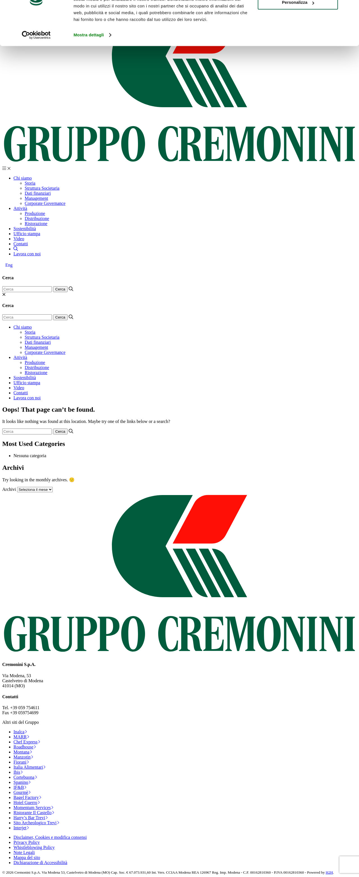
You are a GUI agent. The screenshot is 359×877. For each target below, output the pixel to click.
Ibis (18, 772)
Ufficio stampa (26, 233)
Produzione (35, 213)
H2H (329, 872)
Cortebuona (25, 777)
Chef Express (26, 741)
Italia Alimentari (29, 767)
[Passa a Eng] (9, 265)
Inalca (20, 731)
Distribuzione (37, 218)
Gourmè (22, 792)
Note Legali (24, 852)
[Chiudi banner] (350, 9)
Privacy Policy (26, 842)
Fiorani (21, 762)
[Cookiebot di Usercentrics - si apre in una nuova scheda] (36, 63)
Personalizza (298, 30)
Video (18, 238)
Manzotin (23, 757)
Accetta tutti (298, 14)
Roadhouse (24, 747)
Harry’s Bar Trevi (30, 817)
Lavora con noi (27, 253)
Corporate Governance (45, 203)
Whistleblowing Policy (34, 847)
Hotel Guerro (26, 802)
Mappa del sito (26, 857)
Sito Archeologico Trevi (36, 822)
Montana (22, 752)
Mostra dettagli (88, 62)
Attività (20, 208)
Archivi (9, 489)
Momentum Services (33, 807)
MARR (21, 736)
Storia (30, 183)
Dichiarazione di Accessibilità (40, 862)
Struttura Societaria (42, 188)
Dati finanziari (38, 193)
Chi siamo (22, 178)
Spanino (22, 782)
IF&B (20, 787)
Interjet (21, 827)
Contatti (20, 243)
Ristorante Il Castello (33, 812)
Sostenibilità (24, 228)
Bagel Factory (27, 797)
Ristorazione (36, 223)
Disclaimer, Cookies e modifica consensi (50, 837)
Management (36, 198)
